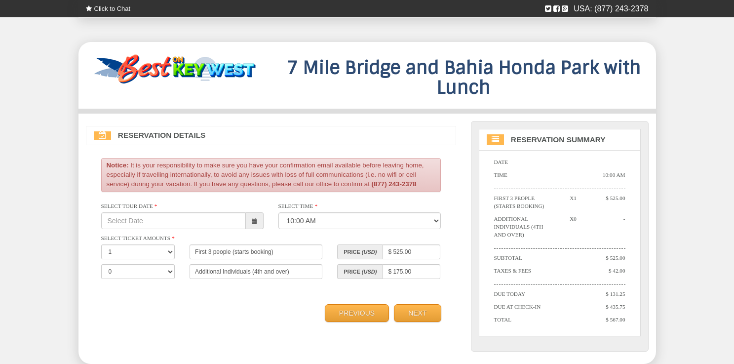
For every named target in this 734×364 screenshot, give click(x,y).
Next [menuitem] (417, 313)
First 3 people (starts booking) (519, 202)
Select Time (297, 206)
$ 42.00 (617, 271)
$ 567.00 (615, 320)
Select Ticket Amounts (138, 238)
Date (501, 162)
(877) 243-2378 (621, 8)
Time (500, 175)
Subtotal (508, 258)
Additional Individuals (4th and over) (518, 227)
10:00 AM (614, 175)
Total (503, 320)
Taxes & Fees (513, 271)
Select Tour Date (129, 206)
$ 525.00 (615, 198)
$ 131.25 (615, 294)
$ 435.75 (615, 307)
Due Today (510, 294)
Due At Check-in (517, 307)
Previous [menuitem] (357, 313)
